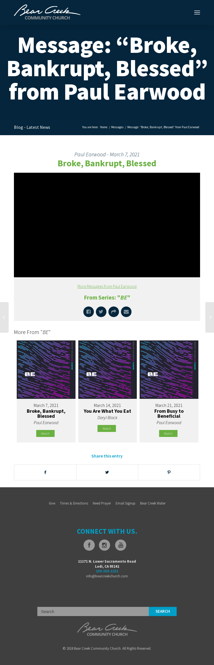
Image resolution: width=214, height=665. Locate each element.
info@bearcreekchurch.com (107, 576)
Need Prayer (102, 503)
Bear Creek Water (153, 503)
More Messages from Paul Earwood (107, 286)
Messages (117, 127)
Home (103, 127)
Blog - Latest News (32, 127)
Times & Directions (74, 503)
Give (52, 503)
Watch (45, 433)
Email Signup (125, 503)
